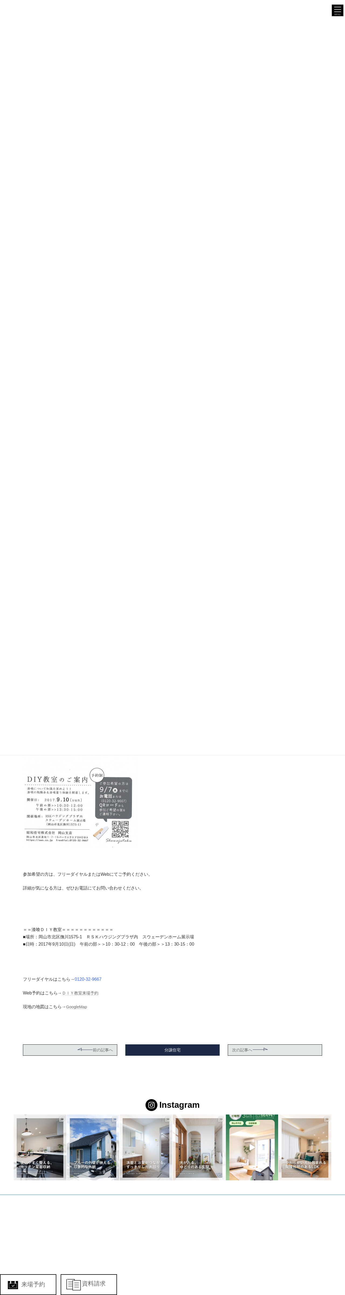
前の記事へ (94, 1050)
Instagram (172, 1105)
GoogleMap (77, 1006)
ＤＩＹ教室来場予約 (81, 993)
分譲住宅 (172, 1050)
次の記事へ (251, 1050)
